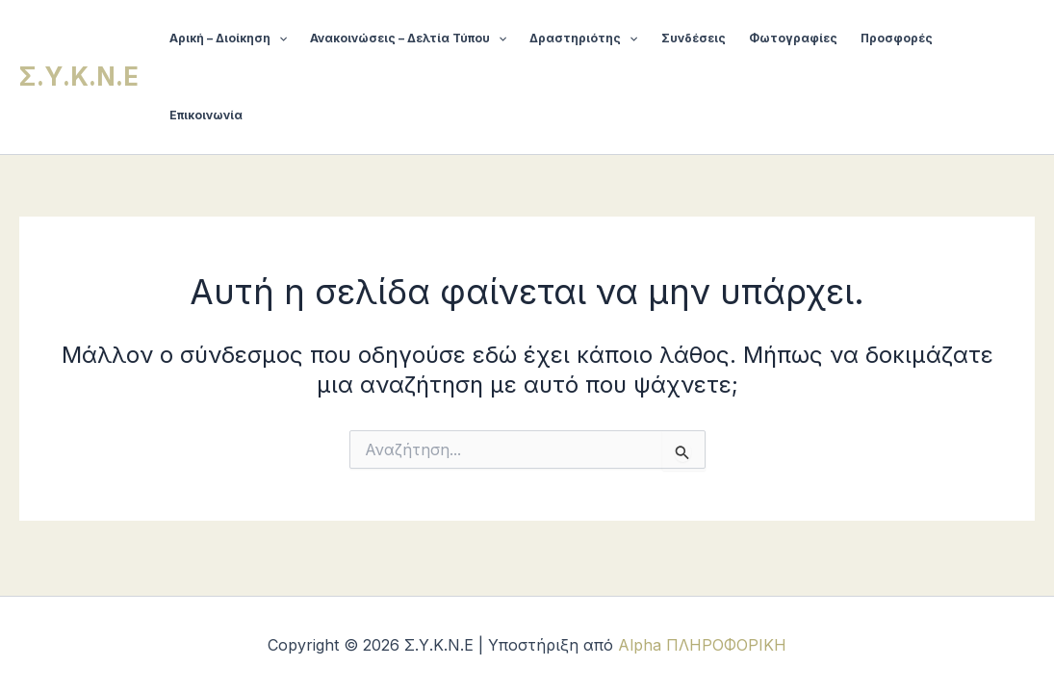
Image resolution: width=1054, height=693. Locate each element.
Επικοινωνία (206, 115)
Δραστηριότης (583, 38)
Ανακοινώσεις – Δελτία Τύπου (408, 38)
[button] (278, 38)
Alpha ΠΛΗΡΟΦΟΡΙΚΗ (702, 644)
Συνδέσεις (693, 38)
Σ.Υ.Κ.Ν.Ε (79, 76)
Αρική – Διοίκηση (228, 38)
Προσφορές (897, 38)
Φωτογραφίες (793, 38)
